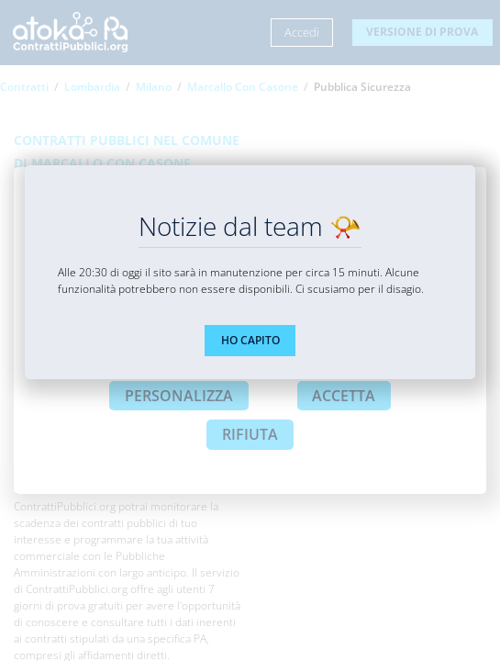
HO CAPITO (250, 340)
